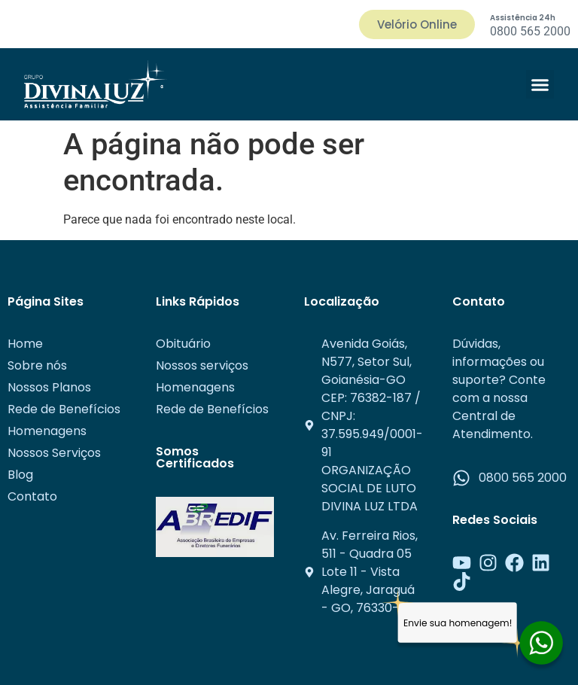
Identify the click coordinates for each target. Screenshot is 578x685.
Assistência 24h (522, 17)
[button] (540, 84)
